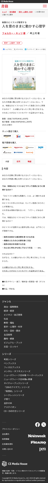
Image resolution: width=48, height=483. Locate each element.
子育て (7, 399)
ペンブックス (10, 363)
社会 (6, 318)
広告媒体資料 (7, 444)
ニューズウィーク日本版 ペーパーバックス (23, 375)
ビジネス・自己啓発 (13, 314)
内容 (7, 161)
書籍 (4, 6)
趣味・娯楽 (9, 338)
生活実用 (8, 334)
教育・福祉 (9, 322)
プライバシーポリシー (11, 429)
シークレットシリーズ (14, 395)
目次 (18, 161)
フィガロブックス (12, 367)
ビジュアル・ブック (13, 342)
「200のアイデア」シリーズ (17, 387)
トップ (4, 12)
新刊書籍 (13, 12)
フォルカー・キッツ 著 (13, 33)
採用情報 (5, 439)
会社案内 (5, 434)
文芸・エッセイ (11, 346)
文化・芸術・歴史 (12, 330)
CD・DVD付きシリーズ (14, 411)
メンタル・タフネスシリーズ (17, 371)
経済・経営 (9, 310)
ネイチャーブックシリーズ (16, 383)
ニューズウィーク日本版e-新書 (18, 379)
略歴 (29, 161)
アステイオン (10, 407)
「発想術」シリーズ (13, 391)
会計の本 (8, 403)
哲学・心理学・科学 (26, 12)
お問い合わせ (7, 449)
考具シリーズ (10, 359)
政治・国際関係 (11, 306)
